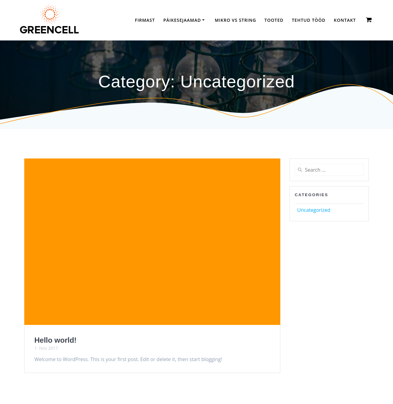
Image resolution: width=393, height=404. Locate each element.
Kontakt (345, 20)
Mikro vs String (235, 20)
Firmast (145, 20)
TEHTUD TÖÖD (308, 20)
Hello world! (55, 340)
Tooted (273, 20)
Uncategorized (313, 210)
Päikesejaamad (182, 20)
